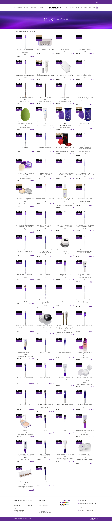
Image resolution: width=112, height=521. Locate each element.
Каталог (25, 31)
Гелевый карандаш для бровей (25, 97)
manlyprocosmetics (86, 510)
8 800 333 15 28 (28, 2)
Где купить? (42, 500)
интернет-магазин (23, 7)
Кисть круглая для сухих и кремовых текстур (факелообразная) (45, 406)
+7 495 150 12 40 (18, 2)
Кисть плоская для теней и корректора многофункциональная (45, 251)
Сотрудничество (43, 505)
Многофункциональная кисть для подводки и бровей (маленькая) (25, 51)
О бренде (29, 500)
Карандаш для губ (65, 97)
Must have (17, 505)
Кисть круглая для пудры (25, 299)
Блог (27, 503)
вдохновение (70, 7)
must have (41, 7)
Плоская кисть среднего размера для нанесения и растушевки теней (85, 200)
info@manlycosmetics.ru (88, 503)
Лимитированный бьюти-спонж (65, 147)
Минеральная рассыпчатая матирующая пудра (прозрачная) (84, 379)
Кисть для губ (65, 49)
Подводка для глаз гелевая (65, 249)
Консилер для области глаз (25, 352)
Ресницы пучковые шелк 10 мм (45, 49)
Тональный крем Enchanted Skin (65, 454)
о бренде (79, 7)
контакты (92, 7)
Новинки (16, 503)
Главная (19, 31)
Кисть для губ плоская (84, 49)
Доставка (62, 505)
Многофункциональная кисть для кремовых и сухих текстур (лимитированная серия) (65, 327)
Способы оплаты (65, 500)
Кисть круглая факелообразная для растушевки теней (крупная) (25, 227)
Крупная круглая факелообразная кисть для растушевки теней (84, 251)
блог (85, 7)
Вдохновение (18, 508)
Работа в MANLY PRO (44, 503)
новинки (33, 7)
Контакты (29, 505)
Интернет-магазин (19, 500)
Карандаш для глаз (45, 97)
